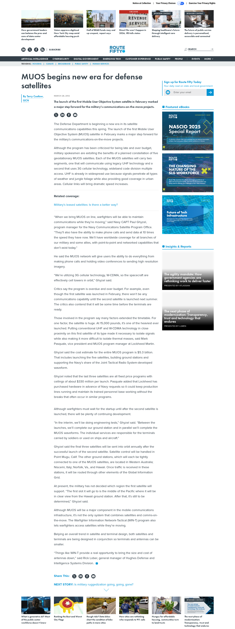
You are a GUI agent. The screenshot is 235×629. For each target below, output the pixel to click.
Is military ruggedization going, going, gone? (103, 584)
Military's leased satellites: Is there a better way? (86, 204)
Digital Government (86, 58)
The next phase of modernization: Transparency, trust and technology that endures (186, 316)
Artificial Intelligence (34, 58)
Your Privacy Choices (170, 3)
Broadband (64, 63)
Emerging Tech (112, 58)
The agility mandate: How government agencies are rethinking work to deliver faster (187, 277)
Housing (37, 63)
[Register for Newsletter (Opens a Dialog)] (210, 92)
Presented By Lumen (175, 326)
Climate (50, 63)
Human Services (101, 63)
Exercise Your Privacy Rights (202, 3)
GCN (26, 100)
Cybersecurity (61, 58)
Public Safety (162, 58)
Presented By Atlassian (177, 285)
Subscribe (54, 49)
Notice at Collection (142, 3)
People (179, 58)
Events (196, 58)
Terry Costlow (35, 96)
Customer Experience (138, 58)
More (209, 58)
